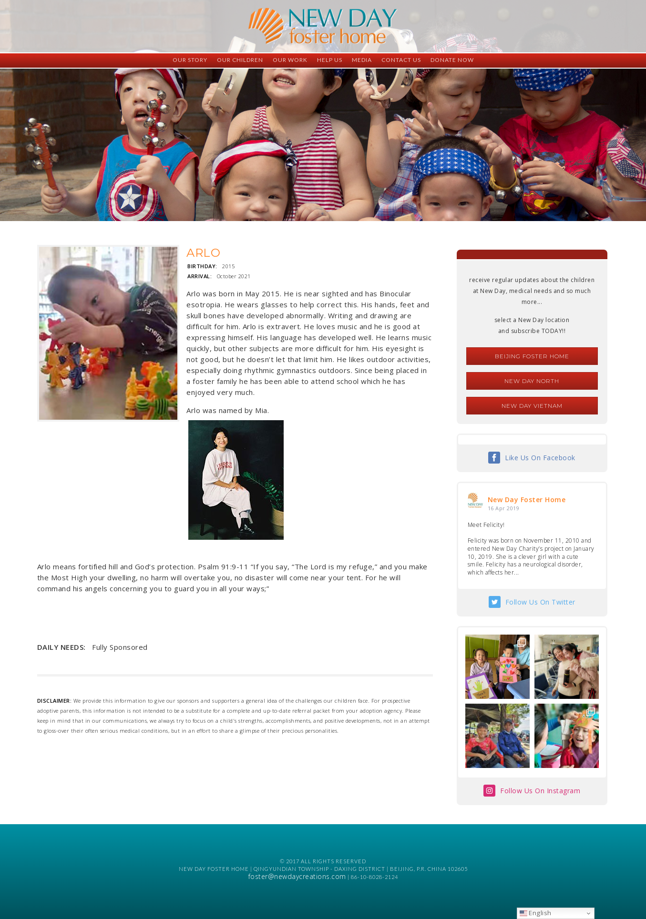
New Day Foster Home (527, 499)
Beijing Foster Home (532, 356)
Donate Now (452, 59)
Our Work (290, 59)
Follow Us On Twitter (540, 601)
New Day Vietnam (532, 405)
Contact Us (401, 59)
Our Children (240, 59)
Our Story (190, 59)
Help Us (329, 59)
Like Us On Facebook (540, 457)
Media (362, 59)
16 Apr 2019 (504, 508)
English (536, 913)
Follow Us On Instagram (540, 790)
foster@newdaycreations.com (297, 876)
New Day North (531, 380)
